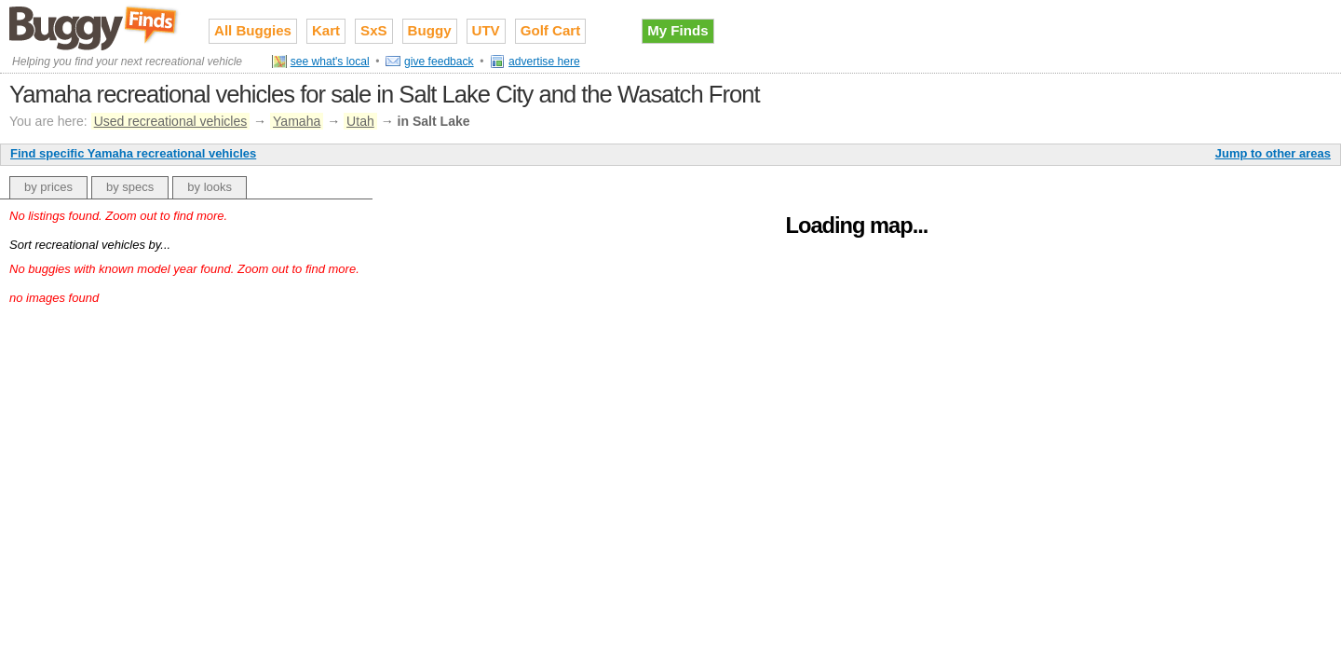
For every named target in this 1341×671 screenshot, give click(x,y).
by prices (48, 187)
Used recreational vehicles (171, 121)
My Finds (677, 30)
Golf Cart (551, 30)
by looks (209, 187)
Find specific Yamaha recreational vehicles (133, 153)
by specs (130, 187)
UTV (486, 30)
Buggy (430, 30)
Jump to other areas (1273, 153)
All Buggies (252, 30)
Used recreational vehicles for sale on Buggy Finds (95, 27)
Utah (360, 121)
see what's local (330, 61)
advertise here (544, 61)
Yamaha (296, 121)
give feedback (439, 61)
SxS (373, 30)
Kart (326, 30)
